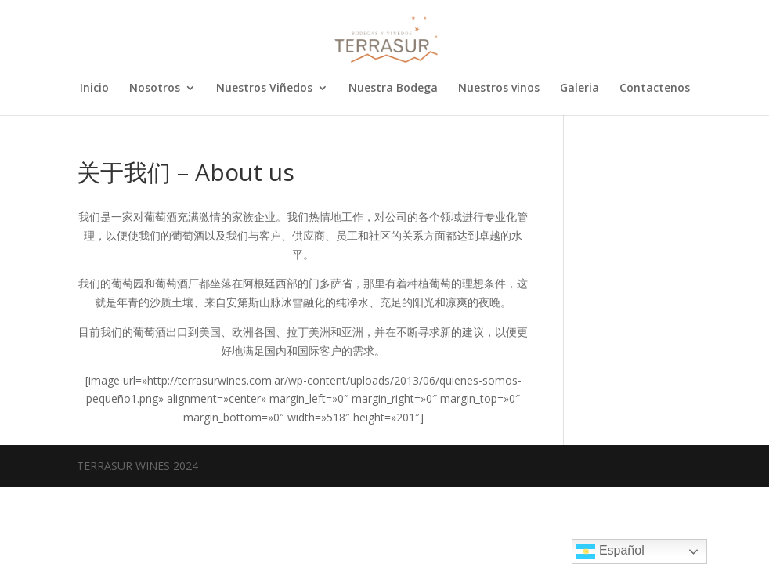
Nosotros (154, 88)
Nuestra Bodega (393, 88)
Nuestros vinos (499, 88)
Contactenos (654, 88)
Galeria (579, 88)
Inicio (94, 88)
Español (610, 551)
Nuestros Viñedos (264, 88)
